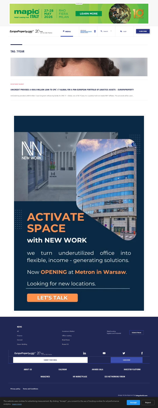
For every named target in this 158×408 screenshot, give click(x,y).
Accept (133, 402)
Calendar (63, 369)
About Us (28, 369)
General (19, 340)
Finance (19, 336)
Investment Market (17, 84)
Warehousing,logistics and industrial (114, 332)
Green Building (22, 344)
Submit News (136, 332)
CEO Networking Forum (115, 377)
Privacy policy (15, 389)
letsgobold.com (141, 395)
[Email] (50, 360)
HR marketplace (80, 377)
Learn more (17, 404)
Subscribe (143, 31)
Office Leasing (66, 336)
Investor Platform (132, 369)
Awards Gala (97, 369)
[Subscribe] (127, 360)
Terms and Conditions (30, 389)
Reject (148, 402)
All (18, 331)
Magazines (45, 377)
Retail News (66, 340)
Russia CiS (65, 344)
